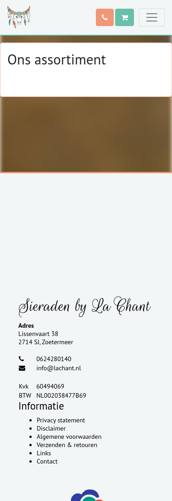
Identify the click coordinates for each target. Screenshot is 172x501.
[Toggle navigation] (152, 17)
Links (44, 453)
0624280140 (53, 359)
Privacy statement (61, 420)
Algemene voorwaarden (69, 436)
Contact (47, 461)
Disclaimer (51, 428)
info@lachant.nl (58, 368)
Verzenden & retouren (67, 445)
